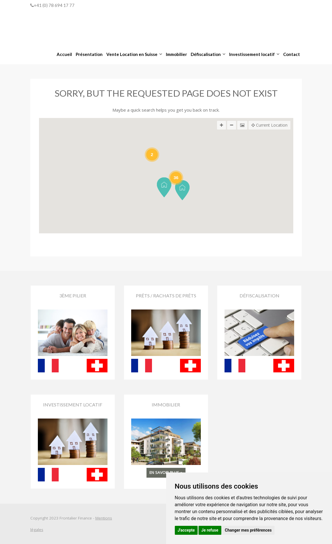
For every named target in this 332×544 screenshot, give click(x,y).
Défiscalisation (206, 54)
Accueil (64, 54)
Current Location (269, 125)
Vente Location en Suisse (131, 54)
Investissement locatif (252, 54)
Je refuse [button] (209, 530)
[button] (164, 187)
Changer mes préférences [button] (248, 530)
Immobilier (176, 54)
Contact (291, 54)
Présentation (89, 54)
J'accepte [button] (186, 530)
